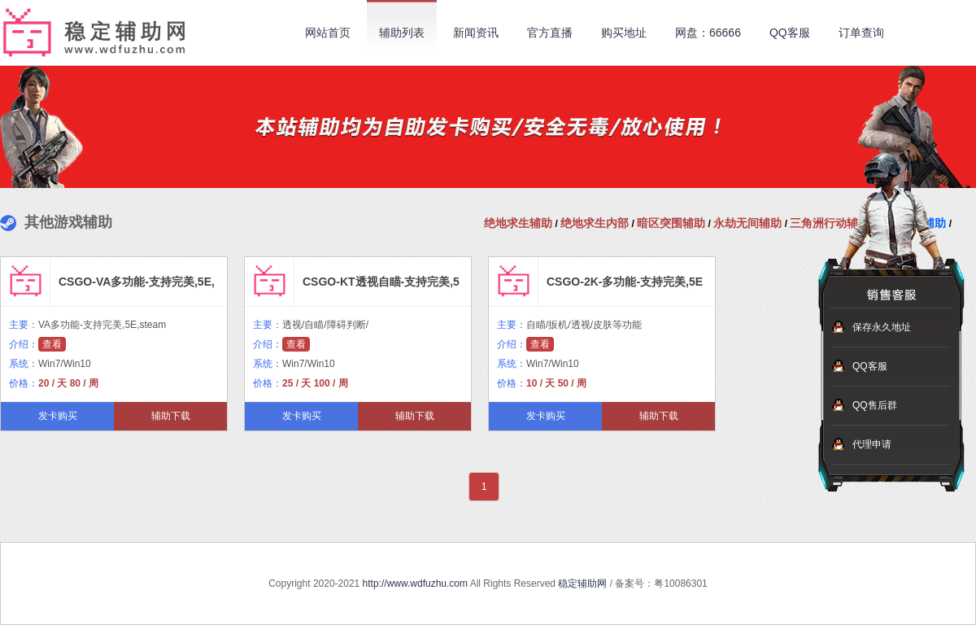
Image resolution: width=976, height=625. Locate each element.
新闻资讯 (476, 32)
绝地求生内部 (594, 222)
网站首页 (328, 32)
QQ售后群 (874, 405)
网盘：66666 (708, 32)
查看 (52, 344)
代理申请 (871, 444)
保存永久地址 (881, 327)
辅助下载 (170, 416)
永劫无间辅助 (747, 222)
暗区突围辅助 (671, 222)
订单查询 (861, 32)
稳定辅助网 (582, 583)
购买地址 (624, 32)
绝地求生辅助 (518, 222)
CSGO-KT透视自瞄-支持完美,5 (381, 281)
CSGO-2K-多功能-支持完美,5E (625, 281)
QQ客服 (789, 32)
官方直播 (550, 32)
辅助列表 (402, 32)
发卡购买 (57, 416)
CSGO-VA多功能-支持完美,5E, (137, 281)
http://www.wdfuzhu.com (415, 583)
